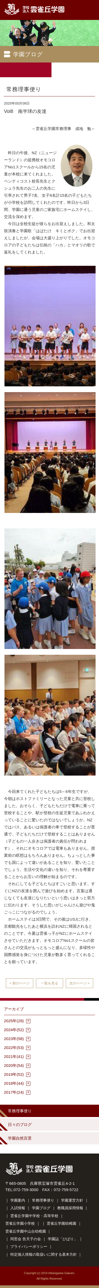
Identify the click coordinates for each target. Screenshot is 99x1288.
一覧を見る (49, 983)
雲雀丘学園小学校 (20, 1223)
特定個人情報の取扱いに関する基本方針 (43, 1254)
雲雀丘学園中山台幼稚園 (25, 1231)
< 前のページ (20, 983)
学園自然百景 (20, 1138)
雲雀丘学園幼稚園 (61, 1223)
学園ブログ (41, 1208)
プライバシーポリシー (28, 1246)
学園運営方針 (72, 1200)
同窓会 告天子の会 (25, 1239)
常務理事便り (20, 1111)
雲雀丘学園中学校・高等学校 (34, 1216)
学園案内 (17, 1200)
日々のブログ (20, 1124)
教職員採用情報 (70, 1208)
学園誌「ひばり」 (62, 1239)
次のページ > (79, 983)
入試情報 (17, 1208)
